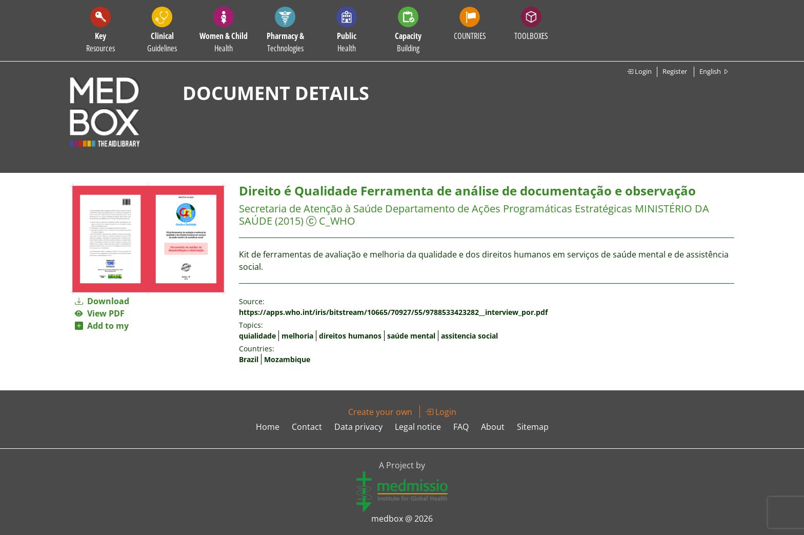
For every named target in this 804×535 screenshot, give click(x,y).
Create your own (380, 412)
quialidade (257, 336)
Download (102, 301)
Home (267, 426)
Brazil (248, 359)
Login (639, 71)
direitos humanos (350, 336)
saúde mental (411, 336)
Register (674, 71)
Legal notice (418, 426)
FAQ (461, 426)
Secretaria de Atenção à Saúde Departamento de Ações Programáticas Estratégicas (435, 208)
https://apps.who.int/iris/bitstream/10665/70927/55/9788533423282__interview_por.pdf (393, 312)
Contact (307, 426)
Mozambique (287, 359)
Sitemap (533, 426)
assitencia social (469, 336)
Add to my (102, 325)
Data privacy (358, 426)
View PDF (100, 313)
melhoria (297, 336)
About (493, 426)
